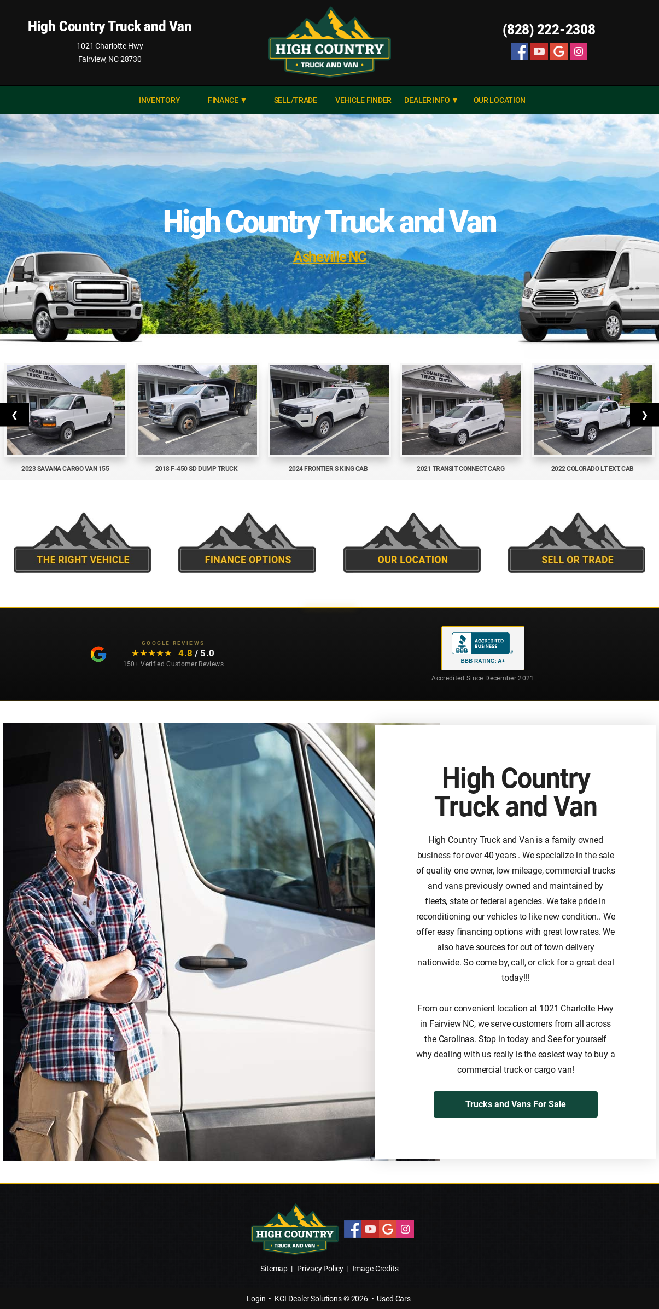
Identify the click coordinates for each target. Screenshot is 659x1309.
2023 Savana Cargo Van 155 (65, 469)
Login (256, 1298)
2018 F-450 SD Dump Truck (198, 469)
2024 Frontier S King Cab (330, 469)
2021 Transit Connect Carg (461, 469)
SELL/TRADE (295, 100)
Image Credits (376, 1268)
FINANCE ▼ (227, 100)
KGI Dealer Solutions (308, 1298)
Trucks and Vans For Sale (515, 1104)
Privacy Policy (320, 1268)
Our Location (500, 100)
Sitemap (274, 1268)
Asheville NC (329, 256)
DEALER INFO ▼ (431, 100)
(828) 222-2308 (549, 29)
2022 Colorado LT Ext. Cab (593, 469)
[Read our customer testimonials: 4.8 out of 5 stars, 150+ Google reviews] (153, 654)
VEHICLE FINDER (363, 100)
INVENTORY (159, 100)
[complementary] (626, 1276)
